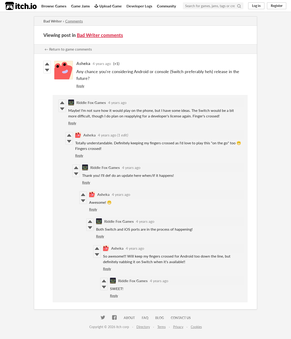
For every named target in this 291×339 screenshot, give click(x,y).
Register (276, 6)
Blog (159, 318)
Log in (256, 6)
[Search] (239, 5)
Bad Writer (52, 21)
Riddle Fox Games (91, 102)
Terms (161, 327)
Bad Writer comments (100, 35)
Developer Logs (139, 6)
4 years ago (102, 63)
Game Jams (80, 6)
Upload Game (108, 6)
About (129, 318)
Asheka (83, 63)
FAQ (145, 318)
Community (166, 6)
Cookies (196, 327)
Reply (80, 86)
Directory (143, 327)
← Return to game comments (68, 49)
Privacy (178, 327)
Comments (74, 21)
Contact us (181, 318)
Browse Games (53, 6)
